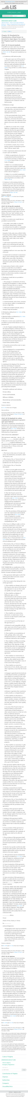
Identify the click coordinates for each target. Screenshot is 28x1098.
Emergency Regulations (8, 1064)
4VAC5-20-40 (13, 192)
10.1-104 (11, 196)
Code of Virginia (7, 1056)
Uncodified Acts (7, 1086)
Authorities (6, 1080)
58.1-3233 (14, 428)
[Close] (26, 1)
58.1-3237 (19, 905)
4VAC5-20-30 (8, 179)
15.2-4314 (19, 856)
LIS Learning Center (10, 1)
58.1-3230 (22, 170)
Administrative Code (8, 15)
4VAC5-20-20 (6, 52)
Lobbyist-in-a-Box (17, 1092)
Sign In (23, 1096)
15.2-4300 (7, 160)
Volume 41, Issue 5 (18, 202)
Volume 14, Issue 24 (18, 414)
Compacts (5, 1083)
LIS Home (11, 1092)
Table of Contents (5, 22)
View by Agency (6, 1062)
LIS (9, 7)
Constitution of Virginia (9, 1073)
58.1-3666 (19, 312)
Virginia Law (14, 12)
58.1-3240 (13, 1016)
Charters (5, 1077)
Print (10, 31)
